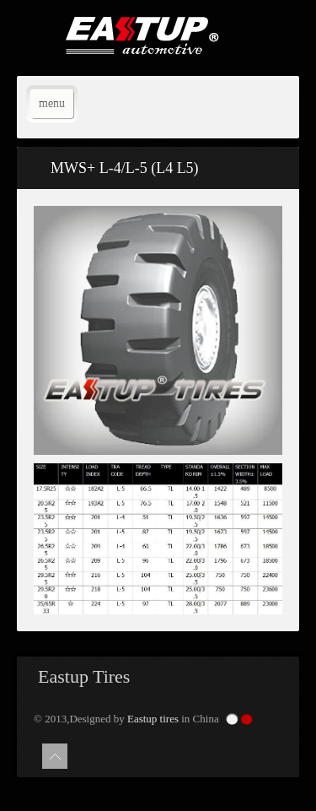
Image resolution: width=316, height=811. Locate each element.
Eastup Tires (84, 676)
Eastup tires (153, 718)
